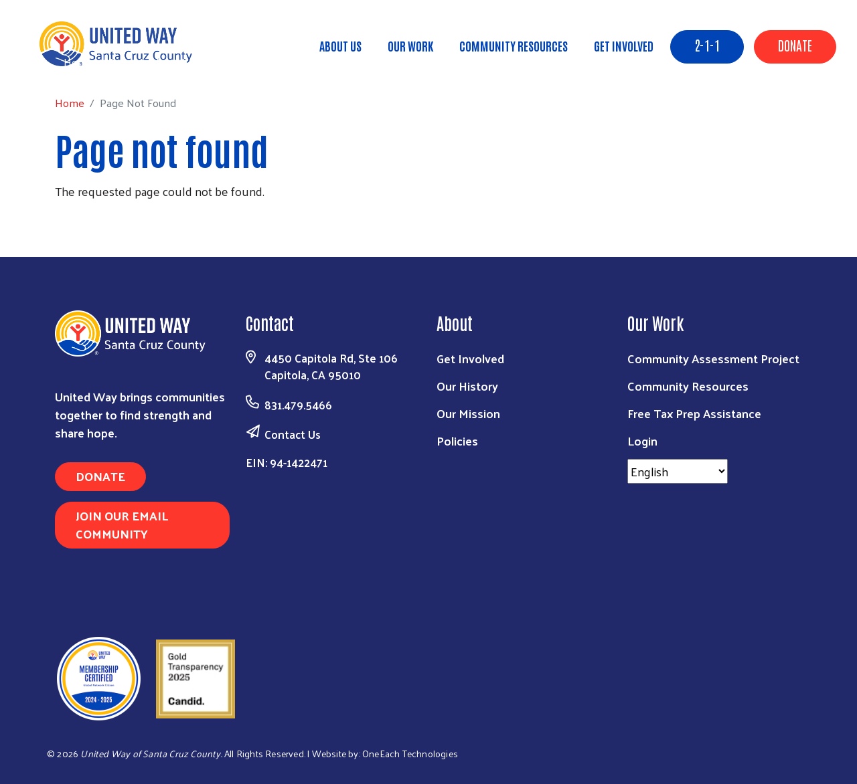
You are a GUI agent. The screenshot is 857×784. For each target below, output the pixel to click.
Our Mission (468, 413)
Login (642, 440)
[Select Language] (677, 471)
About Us (340, 45)
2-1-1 (707, 45)
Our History (467, 385)
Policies (457, 440)
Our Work (410, 45)
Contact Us (292, 434)
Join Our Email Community (122, 524)
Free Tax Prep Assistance (694, 413)
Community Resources (513, 45)
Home (78, 62)
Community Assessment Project (713, 358)
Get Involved (623, 45)
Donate (795, 45)
